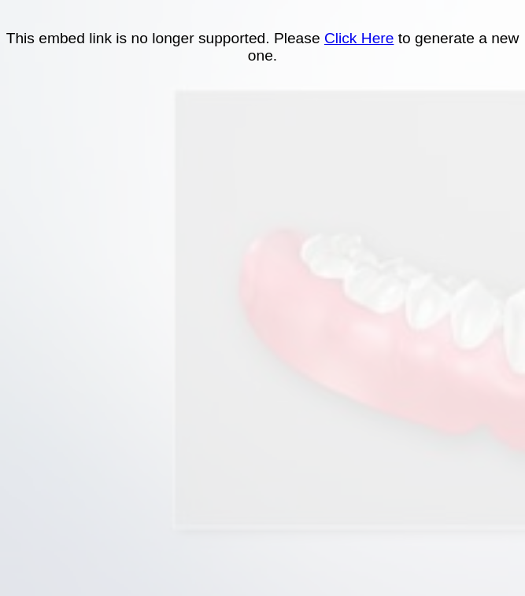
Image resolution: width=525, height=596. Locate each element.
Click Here (359, 38)
